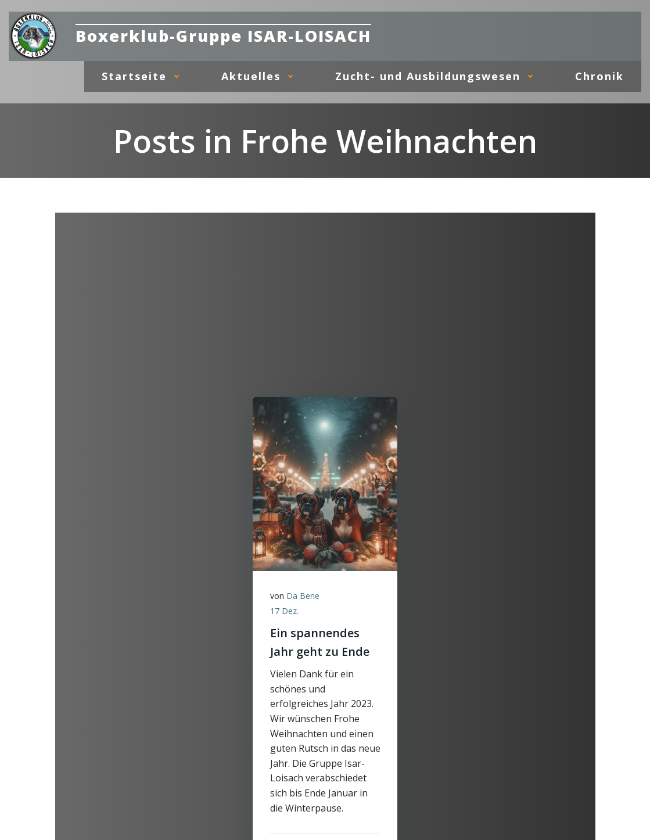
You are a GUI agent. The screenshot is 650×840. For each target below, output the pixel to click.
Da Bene (302, 595)
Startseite (144, 76)
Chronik (599, 76)
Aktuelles (260, 76)
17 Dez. (284, 610)
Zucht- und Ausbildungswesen (437, 76)
